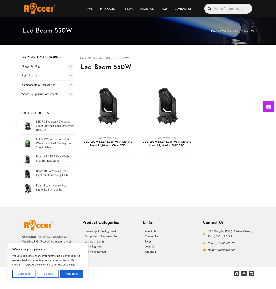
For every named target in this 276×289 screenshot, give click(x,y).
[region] (47, 262)
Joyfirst (149, 246)
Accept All (72, 273)
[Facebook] (236, 273)
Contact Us (152, 235)
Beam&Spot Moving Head (100, 230)
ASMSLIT (150, 251)
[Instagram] (244, 273)
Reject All (48, 273)
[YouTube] (251, 273)
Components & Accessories (38, 84)
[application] (118, 8)
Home (83, 58)
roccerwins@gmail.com (221, 249)
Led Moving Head (95, 251)
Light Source (29, 75)
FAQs (148, 241)
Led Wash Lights (94, 241)
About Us (150, 230)
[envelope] (268, 106)
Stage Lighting (31, 66)
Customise (24, 273)
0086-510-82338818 (221, 242)
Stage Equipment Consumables (41, 93)
